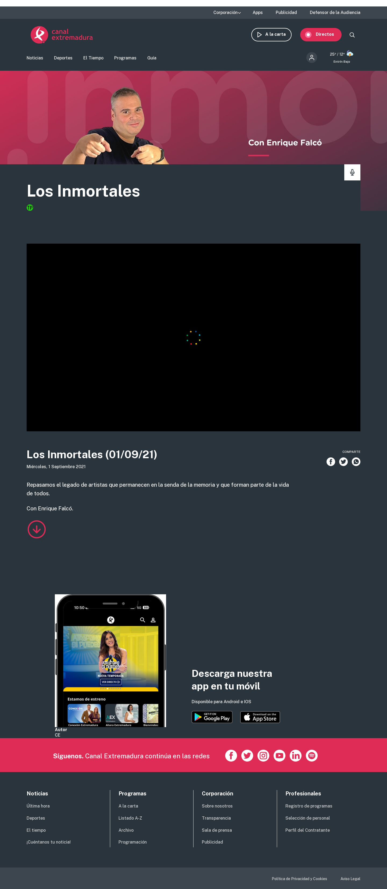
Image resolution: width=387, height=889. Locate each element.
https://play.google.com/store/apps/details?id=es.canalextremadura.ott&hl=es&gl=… (212, 717)
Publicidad (286, 12)
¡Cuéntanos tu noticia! (49, 842)
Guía (151, 58)
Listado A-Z (130, 818)
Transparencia (216, 818)
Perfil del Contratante (307, 830)
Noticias (35, 58)
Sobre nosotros (217, 806)
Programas (125, 58)
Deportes (63, 58)
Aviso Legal (350, 879)
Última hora (38, 806)
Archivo (126, 830)
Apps (258, 12)
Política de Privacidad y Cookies (299, 879)
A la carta (279, 34)
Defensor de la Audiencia (335, 12)
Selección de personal (307, 818)
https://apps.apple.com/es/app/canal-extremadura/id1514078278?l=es (260, 717)
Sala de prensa (217, 830)
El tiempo (36, 830)
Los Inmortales (83, 190)
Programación (133, 842)
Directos (329, 34)
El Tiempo (93, 58)
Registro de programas (308, 806)
